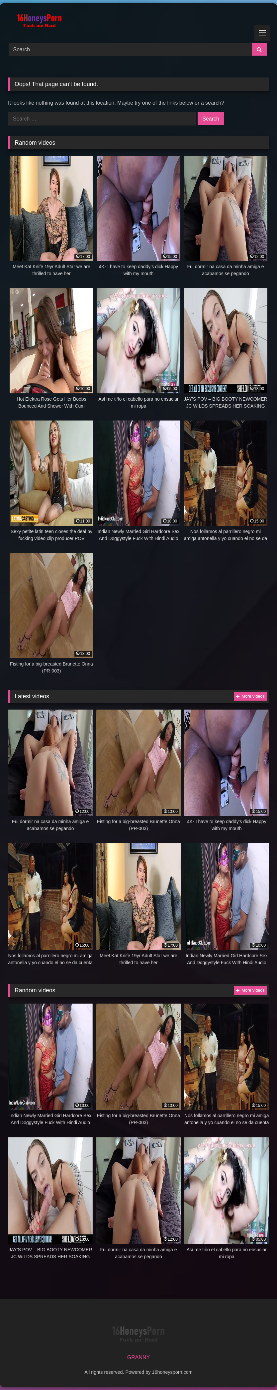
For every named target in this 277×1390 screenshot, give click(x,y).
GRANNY (138, 1357)
